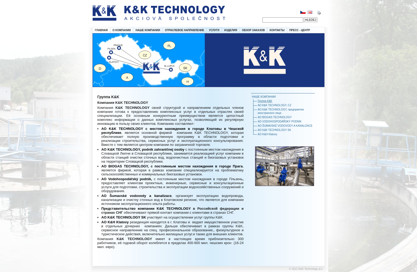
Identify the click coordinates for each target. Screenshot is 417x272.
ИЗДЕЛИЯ (230, 30)
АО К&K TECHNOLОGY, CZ (274, 105)
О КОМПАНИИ (121, 30)
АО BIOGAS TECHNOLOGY (275, 117)
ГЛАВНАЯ (101, 30)
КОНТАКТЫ (277, 30)
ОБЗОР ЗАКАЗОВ (253, 30)
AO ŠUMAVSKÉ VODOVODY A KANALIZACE (285, 125)
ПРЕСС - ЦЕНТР (299, 30)
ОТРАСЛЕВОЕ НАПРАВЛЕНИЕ (184, 30)
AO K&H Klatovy (267, 134)
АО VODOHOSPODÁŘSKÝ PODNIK (280, 121)
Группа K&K (265, 101)
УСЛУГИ (214, 30)
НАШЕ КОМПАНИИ (148, 30)
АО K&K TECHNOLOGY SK (274, 130)
